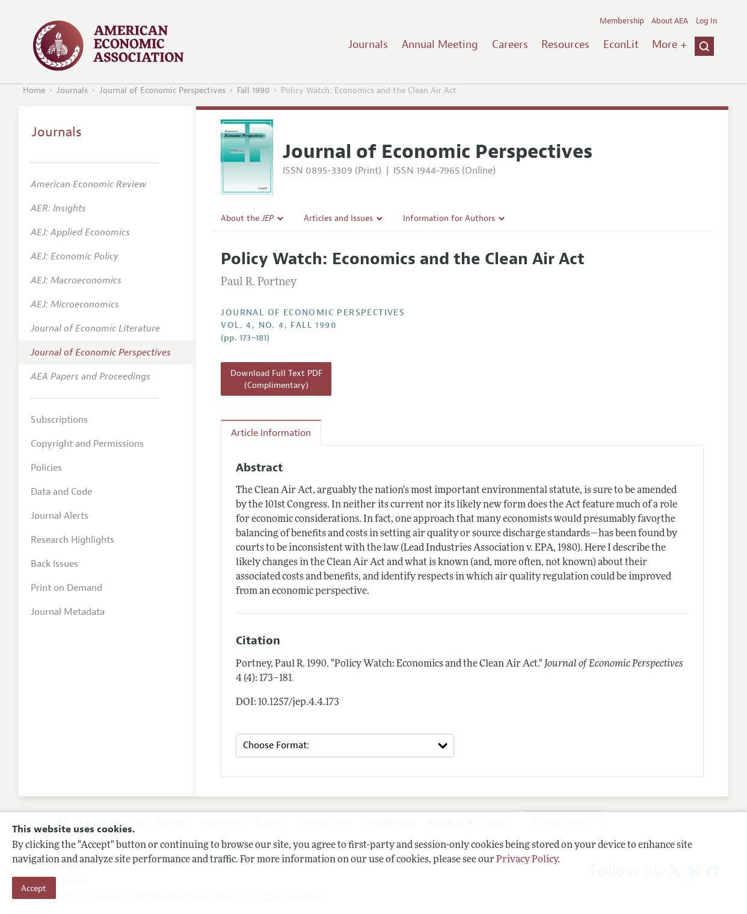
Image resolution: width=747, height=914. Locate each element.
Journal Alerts (59, 516)
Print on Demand (66, 588)
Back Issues (54, 564)
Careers (510, 44)
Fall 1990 (253, 90)
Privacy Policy (527, 860)
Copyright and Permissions (87, 444)
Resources (565, 44)
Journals (368, 44)
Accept (33, 888)
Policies (46, 468)
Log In (706, 21)
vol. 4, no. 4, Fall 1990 (279, 325)
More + (669, 44)
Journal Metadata (68, 612)
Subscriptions (59, 420)
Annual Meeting (440, 44)
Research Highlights (72, 540)
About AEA (669, 21)
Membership (622, 21)
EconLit (621, 44)
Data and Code (61, 492)
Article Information (271, 433)
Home (34, 90)
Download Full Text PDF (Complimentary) (276, 379)
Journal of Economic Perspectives (162, 90)
